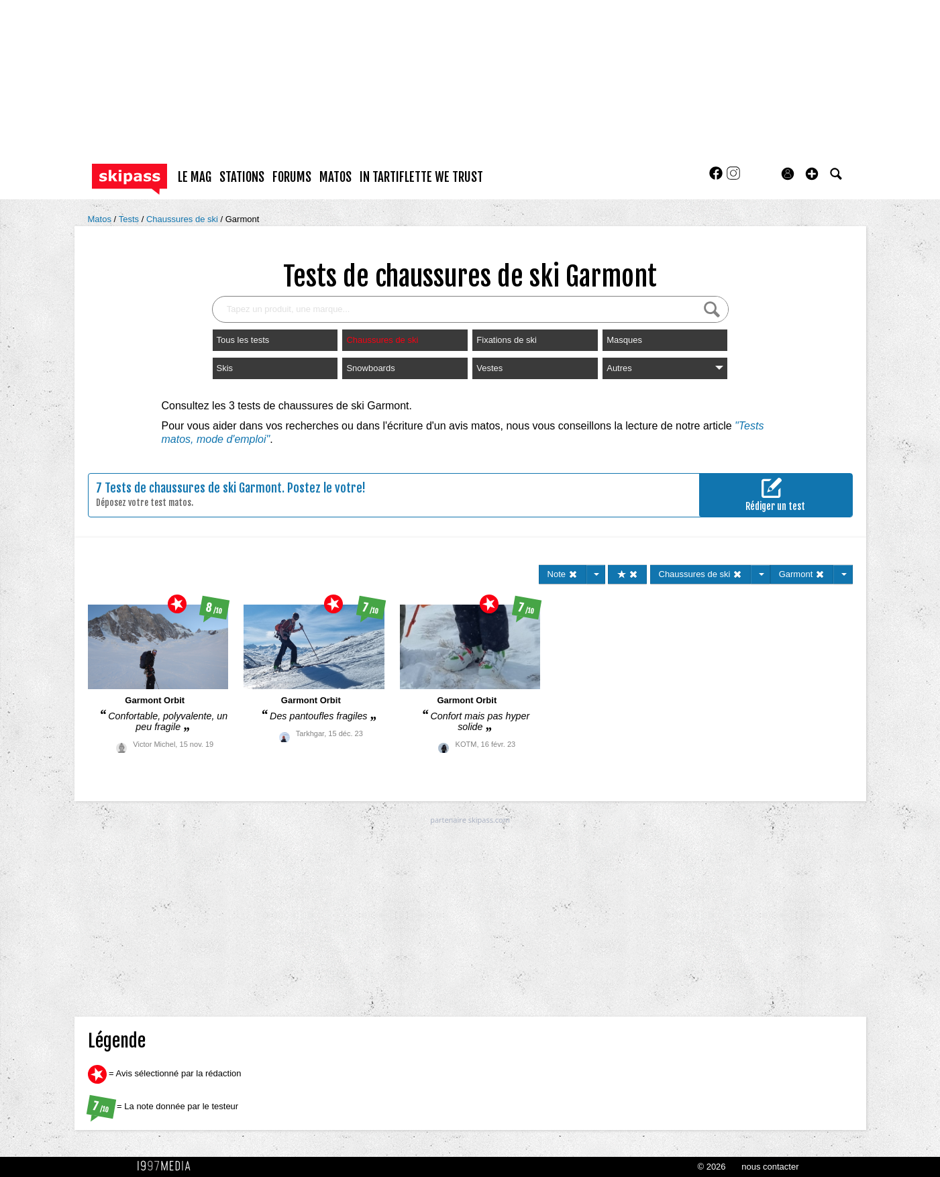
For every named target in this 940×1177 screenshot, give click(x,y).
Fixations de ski (506, 340)
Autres (665, 368)
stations (241, 177)
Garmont (242, 219)
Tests (130, 219)
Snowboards (370, 368)
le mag (194, 177)
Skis (225, 368)
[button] (811, 173)
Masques (624, 340)
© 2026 (711, 1167)
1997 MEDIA (168, 1166)
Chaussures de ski (183, 219)
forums (291, 177)
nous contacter (769, 1167)
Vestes (489, 368)
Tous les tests (243, 340)
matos (335, 177)
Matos (101, 219)
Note (562, 574)
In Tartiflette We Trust (421, 177)
